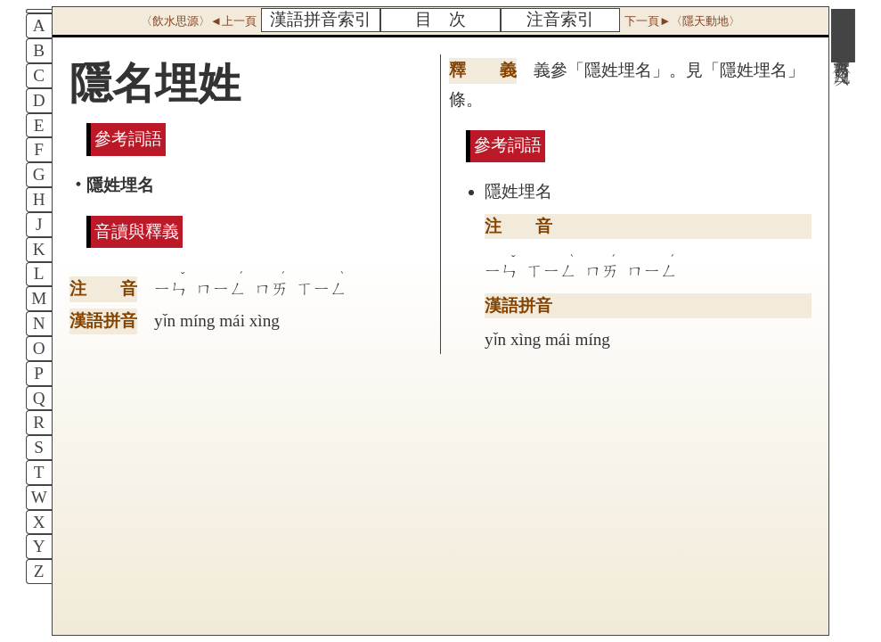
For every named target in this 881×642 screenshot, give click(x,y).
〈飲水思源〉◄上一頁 (199, 21)
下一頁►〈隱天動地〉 (682, 21)
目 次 (440, 19)
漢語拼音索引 (320, 19)
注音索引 (560, 19)
